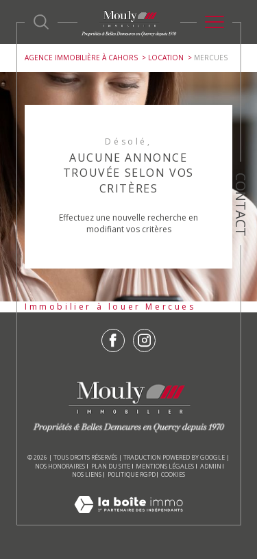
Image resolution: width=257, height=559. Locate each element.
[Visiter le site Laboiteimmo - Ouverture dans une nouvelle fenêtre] (128, 518)
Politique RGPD (132, 474)
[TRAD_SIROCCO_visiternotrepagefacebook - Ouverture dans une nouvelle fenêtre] (112, 340)
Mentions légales (165, 466)
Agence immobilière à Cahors (81, 57)
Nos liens (86, 474)
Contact (241, 204)
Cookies (173, 474)
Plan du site (110, 466)
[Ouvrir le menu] (214, 22)
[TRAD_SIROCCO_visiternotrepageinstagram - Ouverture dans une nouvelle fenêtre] (144, 340)
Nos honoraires (60, 466)
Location (166, 57)
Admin (210, 466)
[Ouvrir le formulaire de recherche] (41, 22)
